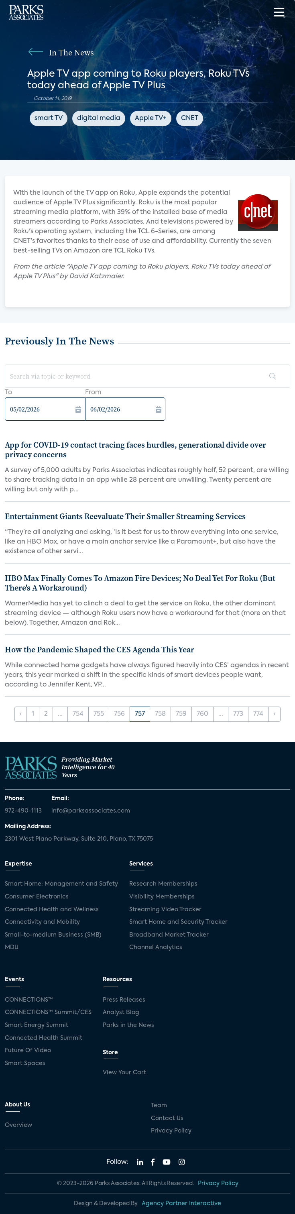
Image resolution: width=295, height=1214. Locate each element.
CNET (189, 118)
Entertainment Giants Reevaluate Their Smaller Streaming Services (125, 516)
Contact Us (167, 1118)
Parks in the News (128, 1025)
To (8, 392)
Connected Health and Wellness (52, 910)
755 (99, 714)
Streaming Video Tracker (165, 910)
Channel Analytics (155, 947)
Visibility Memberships (162, 897)
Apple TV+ (151, 118)
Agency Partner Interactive (181, 1203)
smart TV (49, 118)
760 (202, 714)
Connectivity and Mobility (42, 922)
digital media (98, 118)
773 (238, 714)
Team (159, 1105)
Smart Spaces (25, 1063)
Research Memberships (163, 884)
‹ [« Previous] (21, 714)
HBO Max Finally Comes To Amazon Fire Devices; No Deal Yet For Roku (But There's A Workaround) (140, 582)
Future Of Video (28, 1050)
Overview (18, 1125)
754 (78, 714)
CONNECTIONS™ (29, 1000)
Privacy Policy (171, 1131)
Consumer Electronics (37, 897)
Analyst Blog (121, 1012)
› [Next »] (274, 714)
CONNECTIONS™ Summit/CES (48, 1012)
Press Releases (124, 1000)
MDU (11, 947)
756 (119, 714)
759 (181, 714)
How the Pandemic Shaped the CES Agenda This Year (99, 649)
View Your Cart (124, 1072)
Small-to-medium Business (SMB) (53, 935)
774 (258, 714)
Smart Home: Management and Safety (61, 884)
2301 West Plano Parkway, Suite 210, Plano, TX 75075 (79, 839)
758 (160, 714)
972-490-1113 (23, 811)
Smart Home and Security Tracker (178, 922)
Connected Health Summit (43, 1038)
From (93, 392)
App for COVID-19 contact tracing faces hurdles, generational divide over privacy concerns (135, 449)
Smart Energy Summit (36, 1025)
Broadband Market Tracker (169, 935)
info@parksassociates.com (90, 811)
